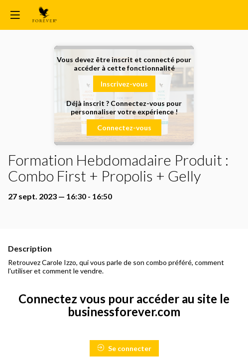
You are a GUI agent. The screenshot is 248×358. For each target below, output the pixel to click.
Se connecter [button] (124, 348)
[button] (124, 84)
